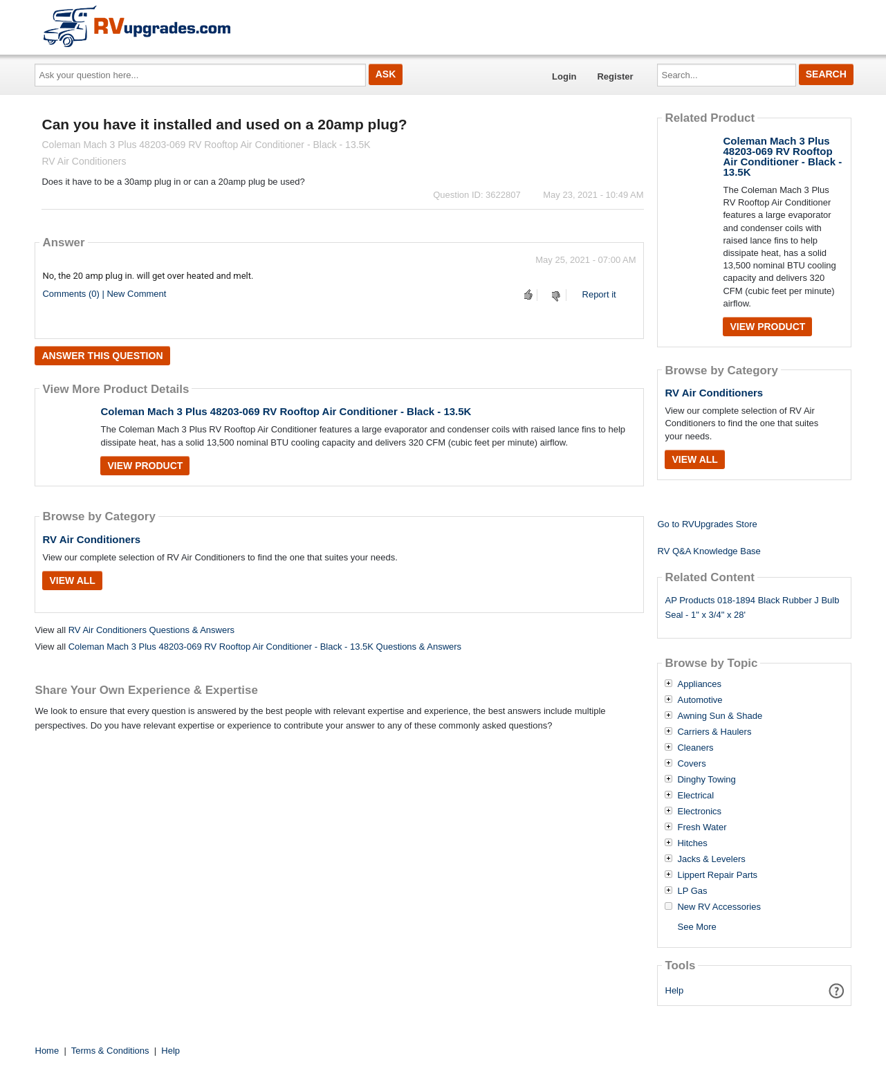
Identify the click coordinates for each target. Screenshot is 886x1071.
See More (696, 927)
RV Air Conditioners (91, 539)
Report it (599, 294)
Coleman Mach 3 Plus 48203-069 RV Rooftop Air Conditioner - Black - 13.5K (285, 411)
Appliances (699, 684)
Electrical (695, 795)
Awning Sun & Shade (719, 716)
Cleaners (695, 748)
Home (47, 1050)
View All (72, 580)
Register (615, 76)
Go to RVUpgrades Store (707, 524)
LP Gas (692, 891)
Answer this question (102, 355)
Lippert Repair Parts (717, 875)
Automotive (699, 700)
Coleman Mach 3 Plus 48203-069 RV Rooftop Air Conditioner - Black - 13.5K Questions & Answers (264, 646)
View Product (145, 465)
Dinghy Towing (706, 780)
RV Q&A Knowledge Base (708, 551)
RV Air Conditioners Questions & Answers (151, 630)
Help (674, 990)
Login (564, 76)
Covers (691, 764)
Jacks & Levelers (711, 859)
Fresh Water (701, 827)
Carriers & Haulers (714, 732)
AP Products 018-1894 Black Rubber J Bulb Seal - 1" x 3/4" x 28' (752, 607)
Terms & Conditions (110, 1050)
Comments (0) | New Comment (104, 294)
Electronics (699, 811)
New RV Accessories (718, 907)
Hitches (692, 843)
